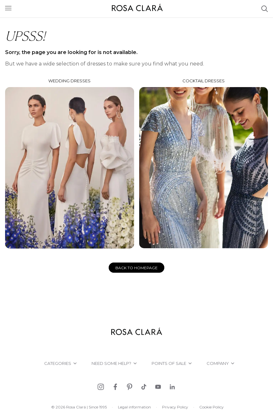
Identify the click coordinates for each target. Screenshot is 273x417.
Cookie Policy (211, 407)
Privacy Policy (175, 407)
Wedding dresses (69, 163)
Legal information (134, 407)
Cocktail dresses (203, 163)
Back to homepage (136, 267)
